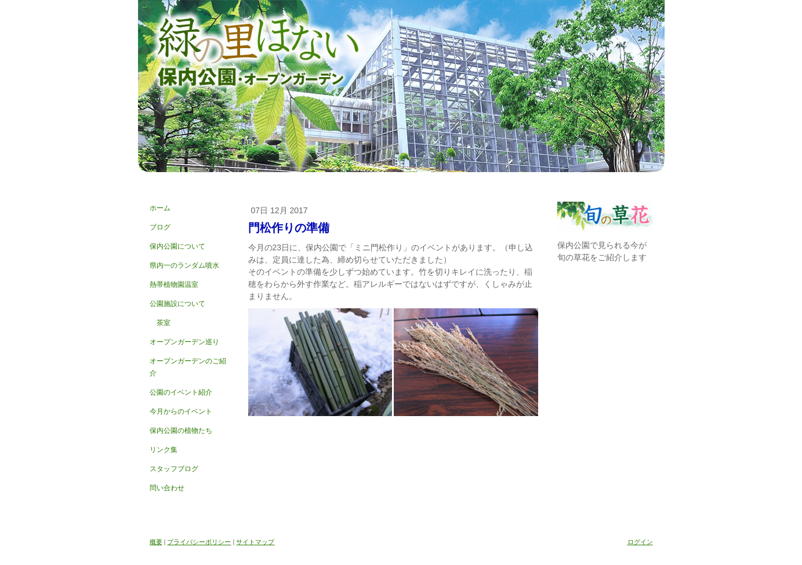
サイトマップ (255, 541)
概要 (156, 541)
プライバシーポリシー (199, 541)
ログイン (640, 541)
